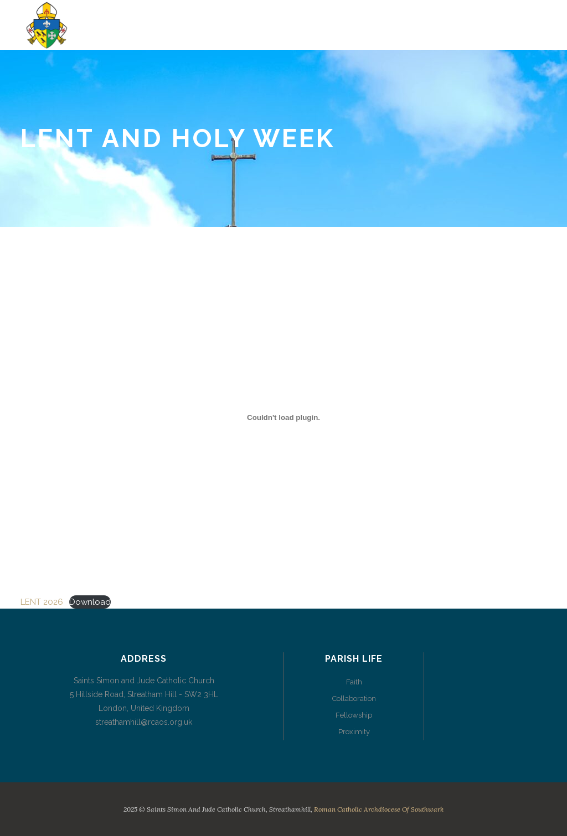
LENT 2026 (41, 602)
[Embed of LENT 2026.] (283, 417)
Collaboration (354, 698)
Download (90, 602)
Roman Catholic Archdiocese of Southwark (379, 809)
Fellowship (354, 715)
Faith (354, 682)
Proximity (354, 732)
